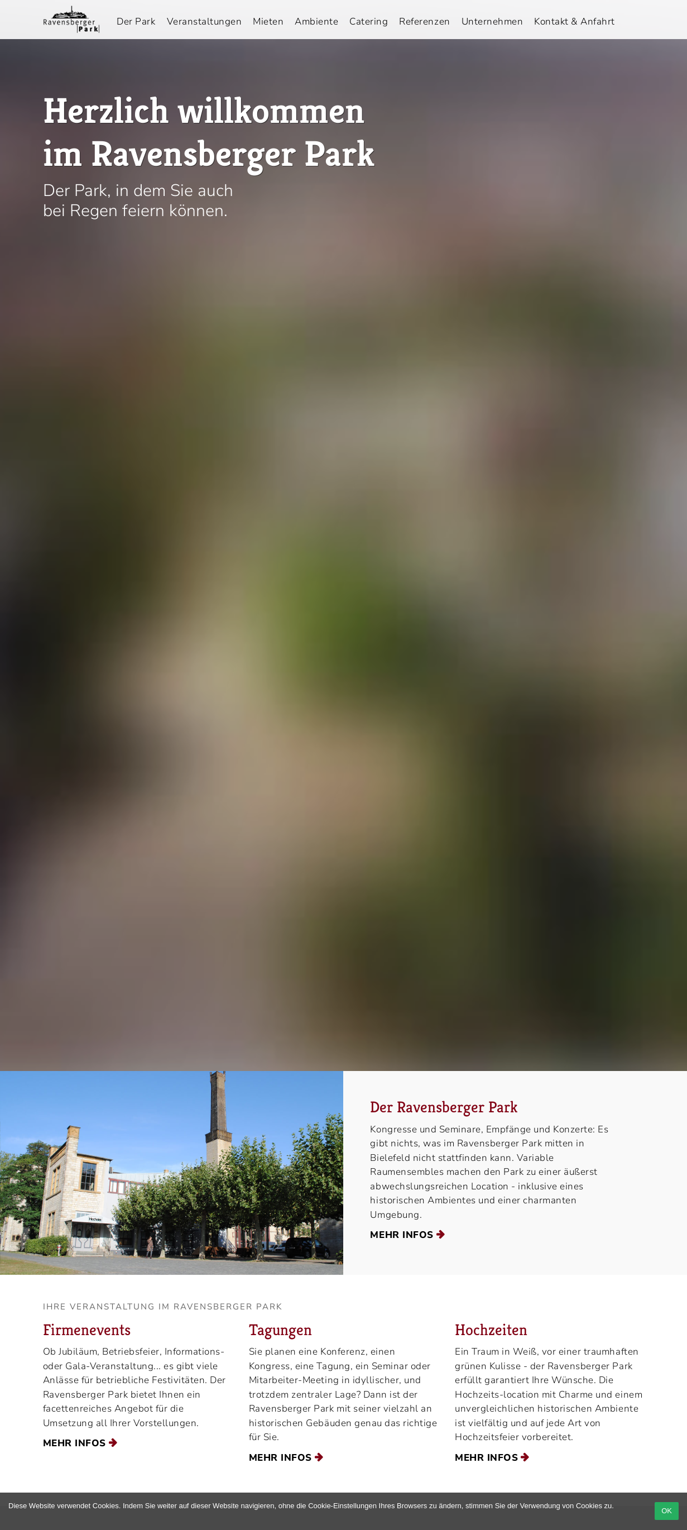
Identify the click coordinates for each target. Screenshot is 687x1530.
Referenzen (424, 21)
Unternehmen (492, 21)
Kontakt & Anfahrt (574, 21)
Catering (368, 21)
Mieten (268, 21)
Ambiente (316, 21)
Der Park (136, 21)
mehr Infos (401, 1234)
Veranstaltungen (204, 21)
